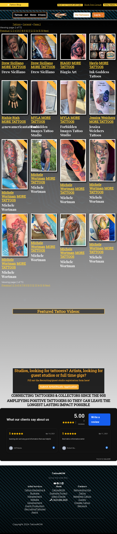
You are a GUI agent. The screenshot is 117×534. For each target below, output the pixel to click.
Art (26, 14)
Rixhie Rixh (11, 118)
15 (39, 30)
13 (34, 30)
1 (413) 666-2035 (59, 499)
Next (46, 30)
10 (27, 30)
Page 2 (37, 24)
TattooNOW (58, 490)
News (33, 14)
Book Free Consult (96, 5)
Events (42, 14)
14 (37, 30)
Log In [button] (97, 14)
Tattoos (18, 14)
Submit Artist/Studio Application (58, 387)
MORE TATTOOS (14, 67)
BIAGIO (65, 63)
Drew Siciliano (12, 63)
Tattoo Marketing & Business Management (35, 493)
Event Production (34, 506)
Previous (4, 30)
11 (29, 30)
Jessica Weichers (102, 118)
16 (42, 30)
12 (32, 30)
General (27, 24)
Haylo (93, 63)
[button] (82, 14)
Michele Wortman (9, 194)
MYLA (36, 118)
